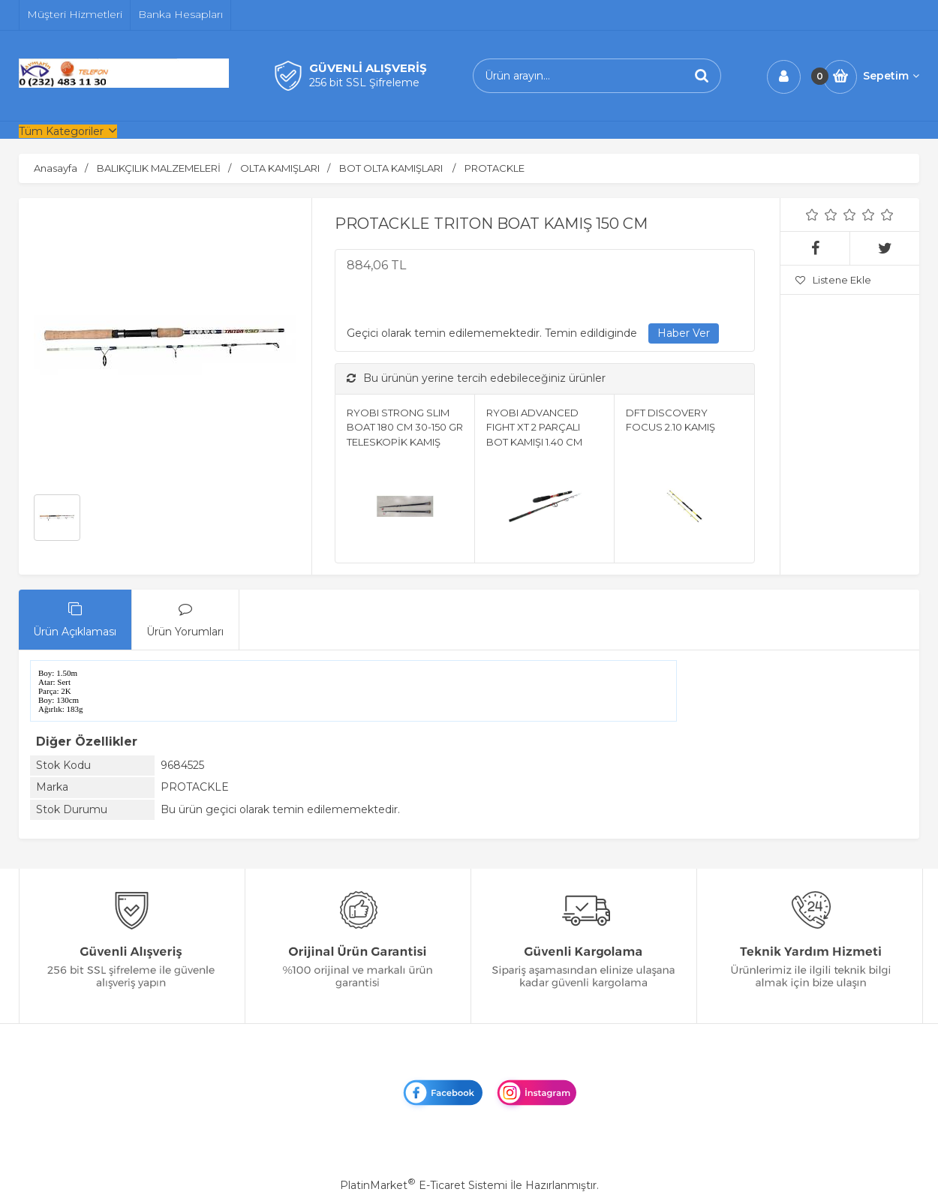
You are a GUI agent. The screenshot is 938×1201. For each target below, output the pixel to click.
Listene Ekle (833, 280)
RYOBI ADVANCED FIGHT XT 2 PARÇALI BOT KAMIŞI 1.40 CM (534, 427)
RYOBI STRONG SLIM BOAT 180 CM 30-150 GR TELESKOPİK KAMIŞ (405, 427)
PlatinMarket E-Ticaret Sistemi (423, 1185)
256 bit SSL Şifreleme (364, 82)
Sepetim (891, 76)
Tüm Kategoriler (61, 131)
